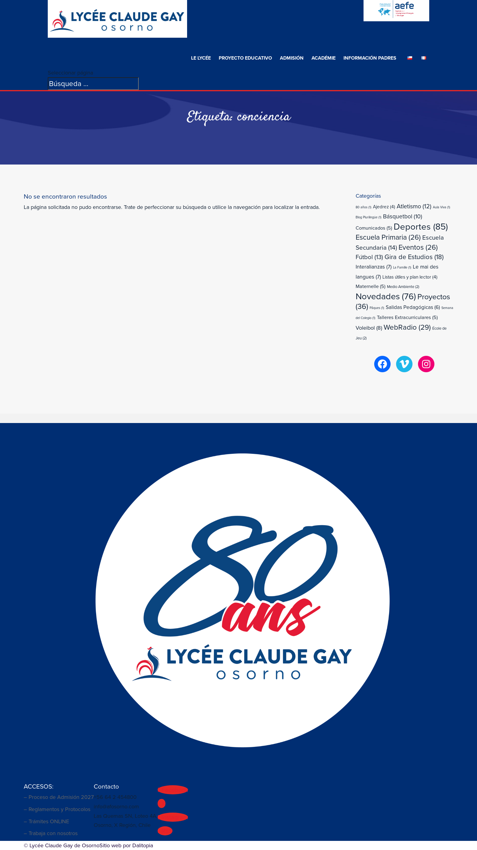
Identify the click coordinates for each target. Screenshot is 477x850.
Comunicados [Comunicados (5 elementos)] (374, 227)
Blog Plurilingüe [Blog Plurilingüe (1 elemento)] (368, 217)
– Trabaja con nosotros (51, 833)
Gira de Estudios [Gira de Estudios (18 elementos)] (414, 257)
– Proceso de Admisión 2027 (59, 797)
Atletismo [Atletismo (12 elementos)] (414, 206)
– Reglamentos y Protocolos (57, 809)
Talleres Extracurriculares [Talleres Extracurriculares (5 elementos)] (407, 317)
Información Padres (369, 57)
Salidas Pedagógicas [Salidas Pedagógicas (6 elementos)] (413, 307)
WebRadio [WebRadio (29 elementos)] (407, 327)
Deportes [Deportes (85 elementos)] (421, 226)
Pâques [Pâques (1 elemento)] (377, 307)
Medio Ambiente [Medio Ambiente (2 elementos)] (403, 287)
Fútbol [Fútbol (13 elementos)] (369, 257)
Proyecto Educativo (245, 57)
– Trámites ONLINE (46, 821)
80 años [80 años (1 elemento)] (363, 207)
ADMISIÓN (292, 57)
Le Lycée (201, 57)
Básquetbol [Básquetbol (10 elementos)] (402, 216)
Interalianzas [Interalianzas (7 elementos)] (374, 267)
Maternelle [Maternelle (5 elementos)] (370, 286)
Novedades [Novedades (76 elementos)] (386, 296)
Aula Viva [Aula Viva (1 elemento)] (441, 207)
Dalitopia (142, 845)
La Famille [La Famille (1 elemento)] (402, 267)
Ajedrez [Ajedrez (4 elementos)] (384, 206)
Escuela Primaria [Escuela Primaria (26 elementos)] (388, 237)
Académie (324, 57)
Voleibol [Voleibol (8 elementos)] (369, 328)
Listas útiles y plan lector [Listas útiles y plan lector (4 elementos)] (409, 277)
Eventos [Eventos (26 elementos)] (418, 247)
